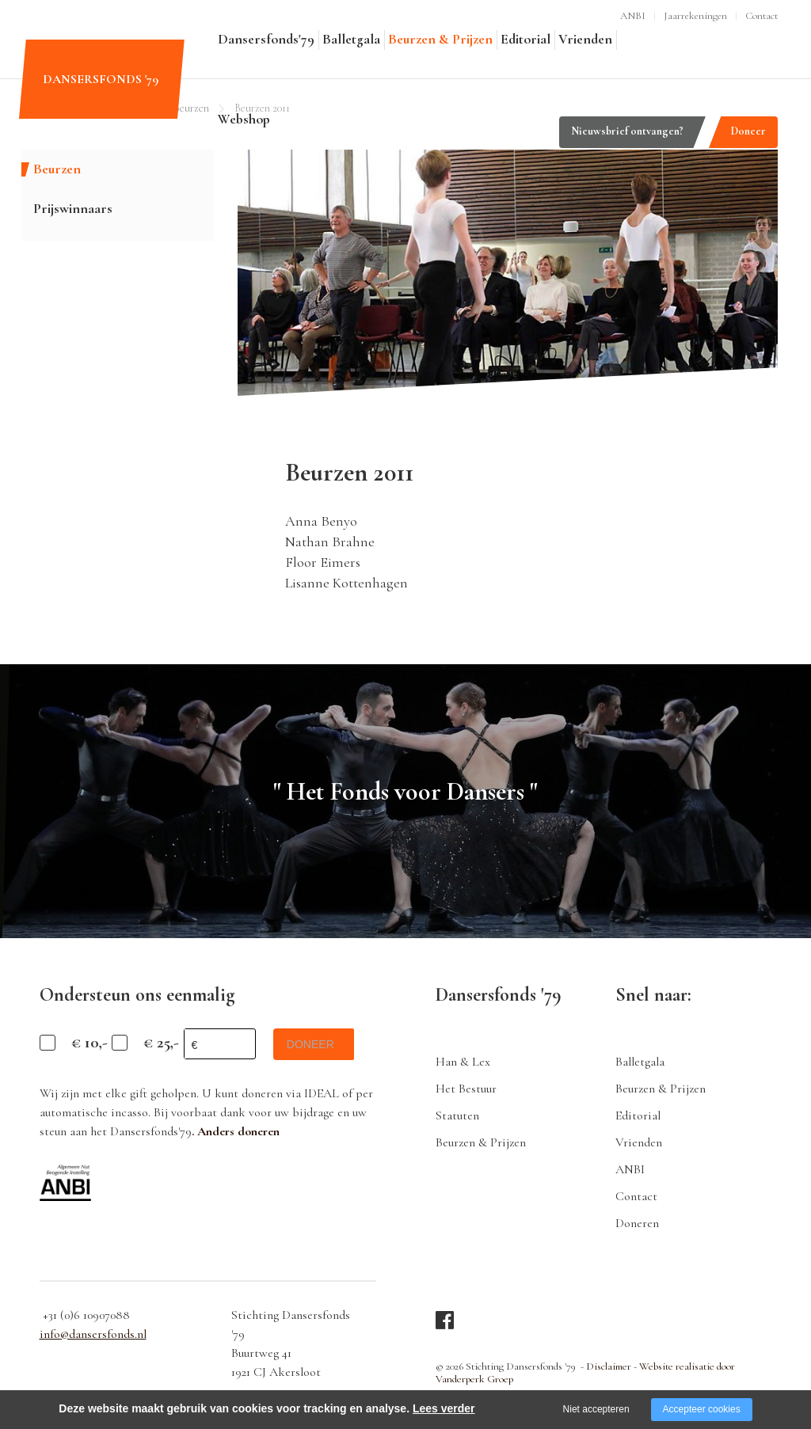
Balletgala (351, 39)
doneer (313, 1044)
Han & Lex (463, 1062)
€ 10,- (89, 1042)
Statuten (457, 1115)
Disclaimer (608, 1366)
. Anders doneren (236, 1131)
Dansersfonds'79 (266, 39)
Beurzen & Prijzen (440, 39)
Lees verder (444, 1408)
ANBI (632, 16)
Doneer (748, 131)
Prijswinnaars (72, 208)
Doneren (637, 1223)
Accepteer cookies (702, 1409)
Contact (761, 16)
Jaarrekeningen (695, 16)
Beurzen (57, 169)
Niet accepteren (596, 1409)
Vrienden (585, 39)
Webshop (244, 119)
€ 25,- (161, 1042)
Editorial (525, 39)
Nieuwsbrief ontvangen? (627, 131)
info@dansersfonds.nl (93, 1334)
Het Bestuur (466, 1088)
